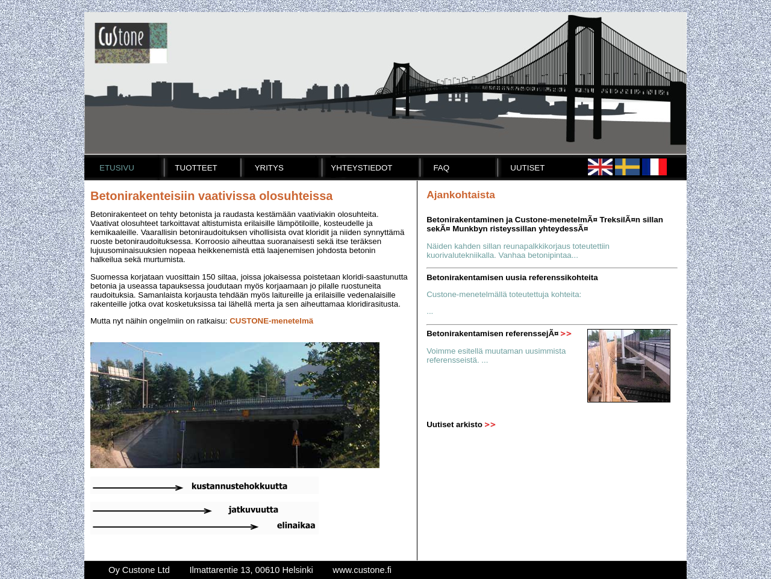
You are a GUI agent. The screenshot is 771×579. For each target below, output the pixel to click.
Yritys (269, 167)
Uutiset (527, 167)
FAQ (441, 167)
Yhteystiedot (361, 167)
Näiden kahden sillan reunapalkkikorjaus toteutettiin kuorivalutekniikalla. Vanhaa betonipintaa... (518, 251)
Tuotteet (196, 167)
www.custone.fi (362, 570)
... (429, 311)
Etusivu (116, 167)
